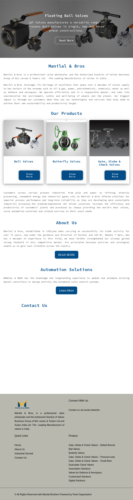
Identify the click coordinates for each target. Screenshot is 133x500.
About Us (20, 449)
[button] (3, 29)
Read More (66, 254)
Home (18, 445)
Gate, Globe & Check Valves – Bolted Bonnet (92, 445)
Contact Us (21, 457)
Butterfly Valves (77, 453)
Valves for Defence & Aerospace (85, 472)
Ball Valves (74, 449)
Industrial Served (24, 453)
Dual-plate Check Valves (81, 465)
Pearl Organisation (82, 494)
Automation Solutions (79, 468)
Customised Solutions (80, 476)
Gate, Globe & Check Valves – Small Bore (90, 461)
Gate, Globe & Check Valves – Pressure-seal (92, 457)
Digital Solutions (77, 480)
